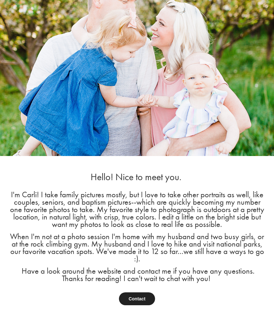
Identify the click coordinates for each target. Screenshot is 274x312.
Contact (137, 298)
